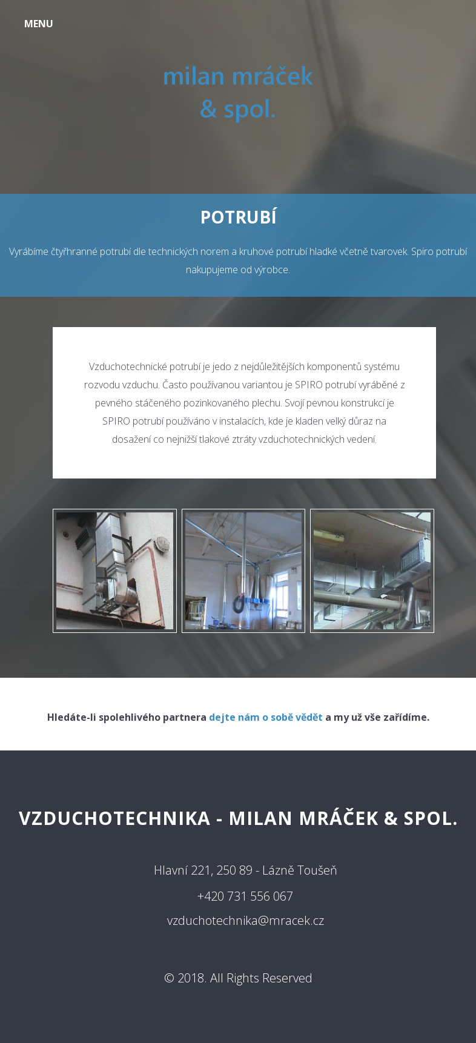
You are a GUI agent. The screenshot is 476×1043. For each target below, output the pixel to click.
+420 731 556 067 (245, 896)
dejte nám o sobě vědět (266, 717)
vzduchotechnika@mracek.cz (245, 920)
